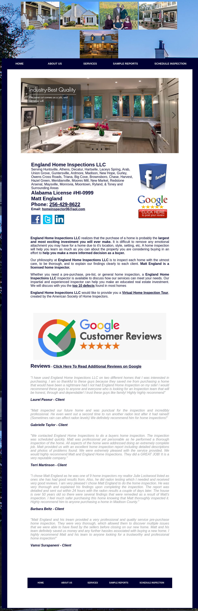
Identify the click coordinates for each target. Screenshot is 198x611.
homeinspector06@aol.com (63, 209)
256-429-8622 (64, 204)
